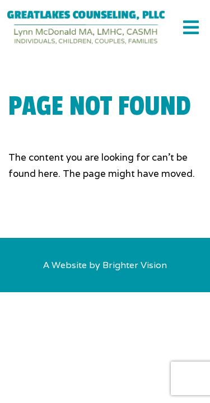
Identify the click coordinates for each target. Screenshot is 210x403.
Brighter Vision (134, 265)
